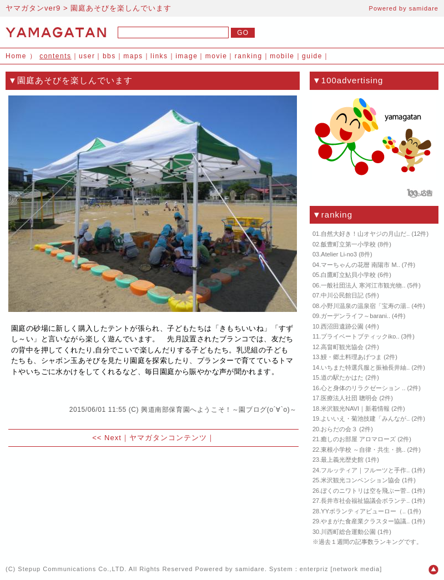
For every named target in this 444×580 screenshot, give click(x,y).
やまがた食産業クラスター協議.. (365, 521)
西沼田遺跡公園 (342, 326)
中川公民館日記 (342, 295)
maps (133, 56)
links (159, 56)
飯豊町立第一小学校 (348, 244)
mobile (282, 56)
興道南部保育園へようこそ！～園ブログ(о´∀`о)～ (219, 409)
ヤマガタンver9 (33, 8)
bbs (109, 56)
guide (312, 56)
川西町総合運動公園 (348, 531)
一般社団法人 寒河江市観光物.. (363, 285)
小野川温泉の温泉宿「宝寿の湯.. (365, 305)
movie (216, 56)
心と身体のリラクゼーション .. (363, 388)
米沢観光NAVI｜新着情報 (355, 408)
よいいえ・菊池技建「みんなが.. (365, 418)
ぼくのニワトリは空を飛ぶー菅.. (365, 490)
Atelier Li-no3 (339, 254)
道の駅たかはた (342, 377)
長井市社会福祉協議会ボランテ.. (365, 500)
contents (55, 56)
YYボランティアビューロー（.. (363, 511)
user (87, 56)
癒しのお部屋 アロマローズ (358, 439)
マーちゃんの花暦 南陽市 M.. (360, 264)
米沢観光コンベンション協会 (360, 480)
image (186, 56)
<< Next (107, 437)
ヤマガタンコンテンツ (168, 437)
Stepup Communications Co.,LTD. (72, 569)
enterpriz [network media (340, 569)
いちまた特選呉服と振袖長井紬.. (365, 367)
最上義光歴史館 (342, 459)
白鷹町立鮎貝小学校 (348, 274)
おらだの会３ (339, 429)
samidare (423, 8)
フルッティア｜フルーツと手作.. (365, 470)
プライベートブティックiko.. (360, 336)
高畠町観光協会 (342, 347)
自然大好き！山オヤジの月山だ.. (365, 233)
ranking (249, 56)
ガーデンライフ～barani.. (355, 315)
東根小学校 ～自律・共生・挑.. (363, 449)
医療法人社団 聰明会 (349, 398)
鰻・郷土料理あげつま (351, 357)
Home (16, 56)
